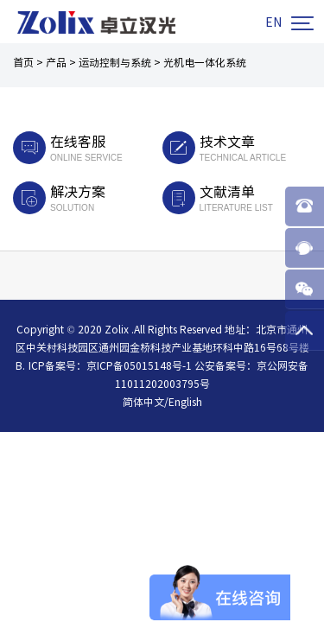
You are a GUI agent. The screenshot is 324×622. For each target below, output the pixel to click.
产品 (56, 62)
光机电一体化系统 (204, 62)
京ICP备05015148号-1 (139, 365)
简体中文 (143, 402)
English (185, 402)
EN (273, 22)
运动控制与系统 (115, 62)
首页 (23, 62)
